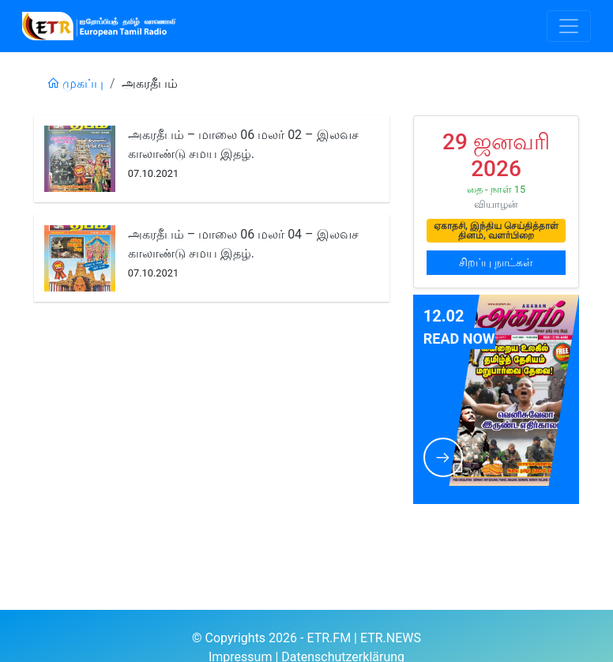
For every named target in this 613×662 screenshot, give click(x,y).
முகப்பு (75, 83)
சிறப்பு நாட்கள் (495, 262)
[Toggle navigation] (569, 26)
